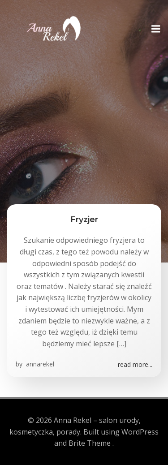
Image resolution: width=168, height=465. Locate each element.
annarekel (39, 364)
